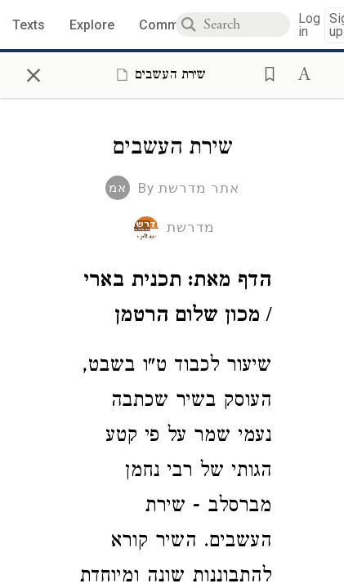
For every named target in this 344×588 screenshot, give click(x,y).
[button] (264, 73)
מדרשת (191, 227)
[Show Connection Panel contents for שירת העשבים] (157, 74)
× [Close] (33, 73)
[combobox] (246, 24)
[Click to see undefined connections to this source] (172, 300)
